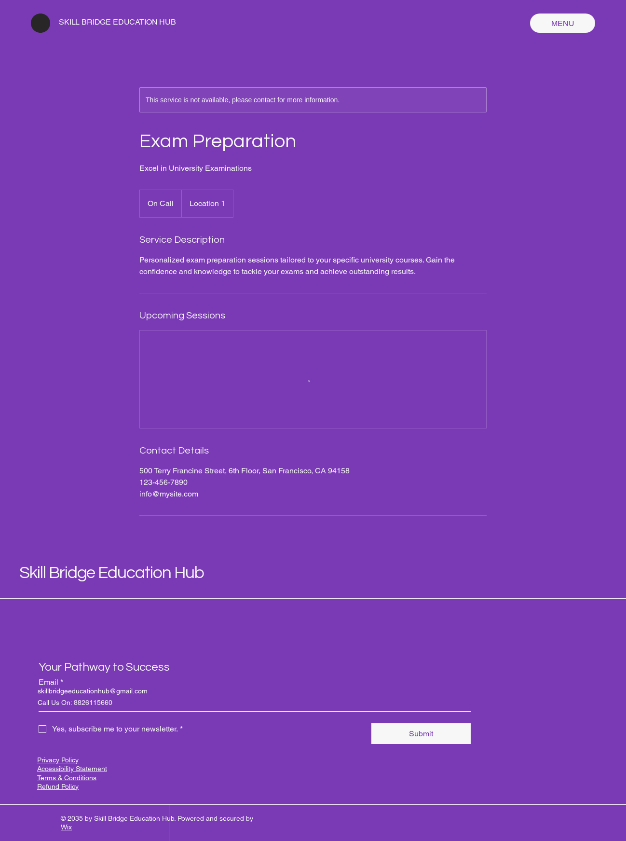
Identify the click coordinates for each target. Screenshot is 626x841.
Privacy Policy (58, 760)
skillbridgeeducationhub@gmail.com (93, 691)
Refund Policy (58, 786)
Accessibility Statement (72, 768)
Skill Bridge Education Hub (111, 572)
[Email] (252, 701)
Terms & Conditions (66, 778)
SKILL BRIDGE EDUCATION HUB (117, 22)
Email (51, 682)
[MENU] (562, 23)
